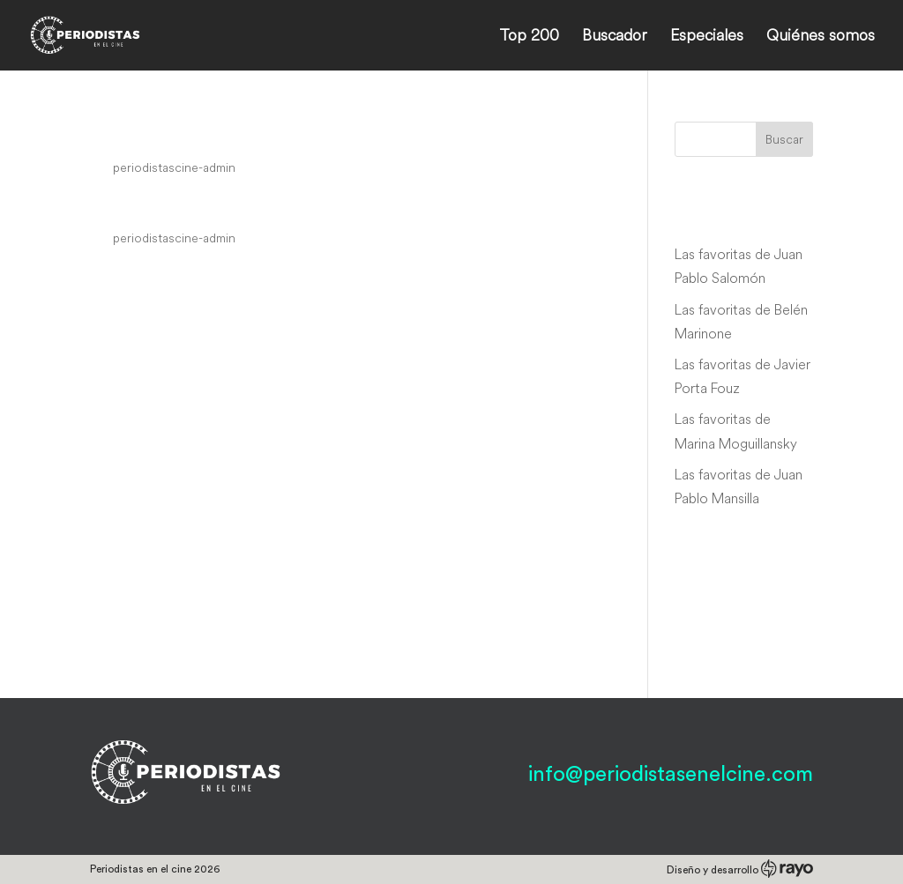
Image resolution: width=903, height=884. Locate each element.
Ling (114, 205)
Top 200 (529, 37)
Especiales (706, 37)
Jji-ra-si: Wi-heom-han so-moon (265, 134)
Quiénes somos (820, 37)
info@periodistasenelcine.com (670, 774)
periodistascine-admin (174, 167)
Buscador (614, 37)
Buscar (784, 139)
